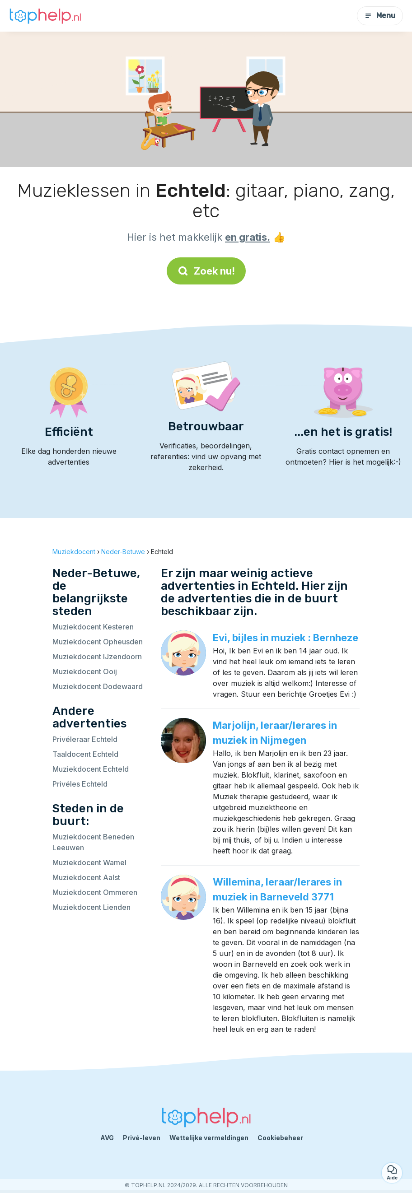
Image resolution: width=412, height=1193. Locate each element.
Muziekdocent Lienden (91, 907)
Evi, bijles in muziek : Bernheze (285, 637)
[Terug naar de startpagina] (45, 16)
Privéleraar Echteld (84, 739)
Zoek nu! (206, 271)
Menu (380, 15)
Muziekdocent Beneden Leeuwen (93, 842)
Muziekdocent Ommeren (94, 892)
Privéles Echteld (80, 783)
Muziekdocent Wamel (89, 862)
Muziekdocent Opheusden (97, 641)
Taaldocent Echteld (85, 754)
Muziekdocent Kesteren (93, 626)
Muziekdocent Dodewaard (97, 686)
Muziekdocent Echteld (90, 769)
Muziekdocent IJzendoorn (97, 656)
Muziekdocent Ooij (84, 671)
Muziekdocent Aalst (86, 877)
